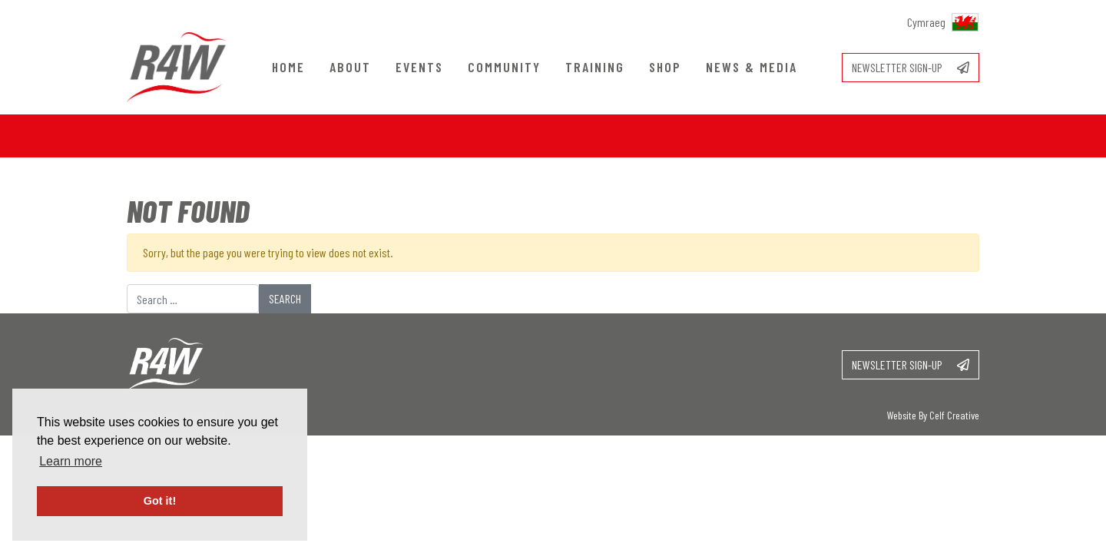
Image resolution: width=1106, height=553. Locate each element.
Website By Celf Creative (933, 415)
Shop (665, 66)
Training (594, 66)
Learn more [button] (70, 461)
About (350, 66)
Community (504, 66)
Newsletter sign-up (910, 67)
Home (288, 66)
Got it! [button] (160, 501)
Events (419, 66)
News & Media (751, 66)
